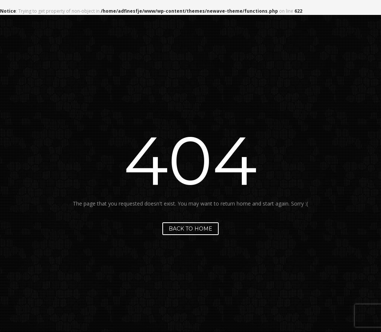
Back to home (190, 228)
